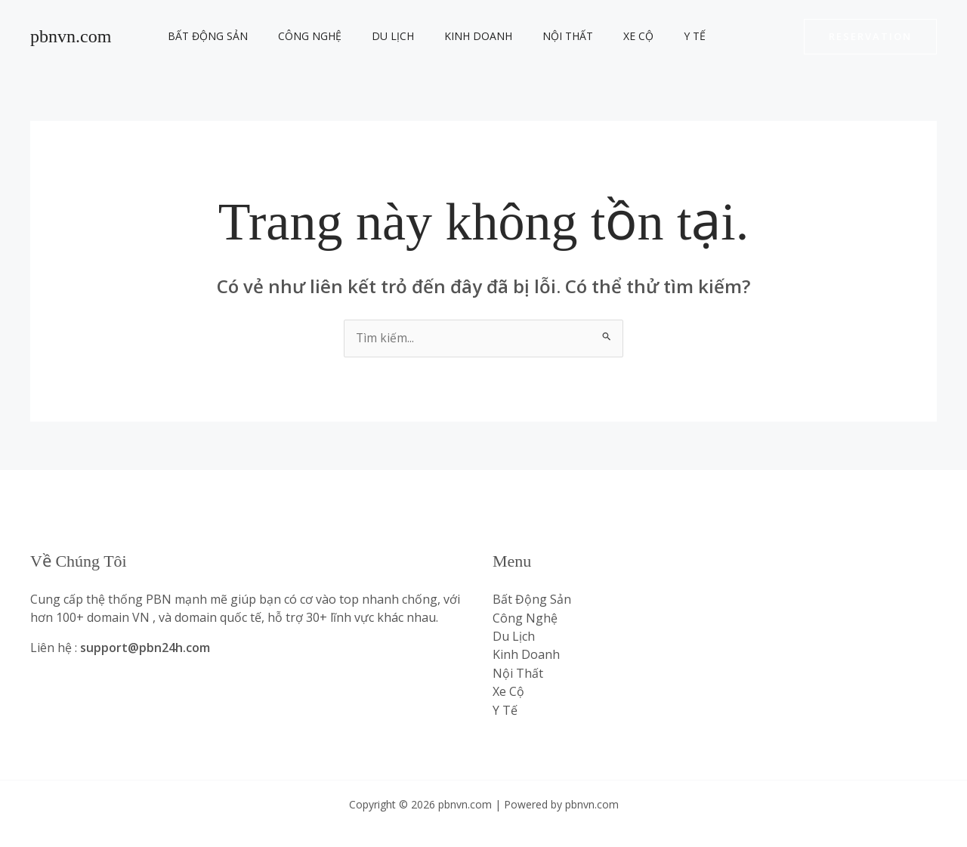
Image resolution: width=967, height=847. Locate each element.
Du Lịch (370, 36)
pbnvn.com (70, 36)
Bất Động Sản (203, 36)
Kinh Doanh (446, 36)
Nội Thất (527, 36)
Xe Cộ (588, 36)
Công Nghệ (296, 36)
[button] (870, 36)
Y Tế (636, 36)
